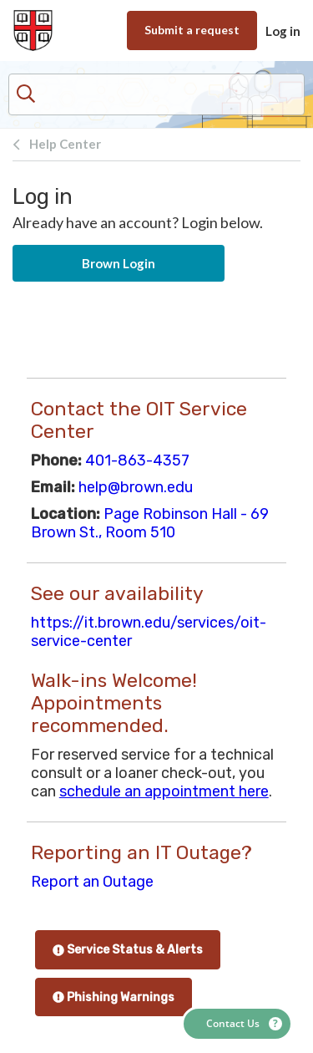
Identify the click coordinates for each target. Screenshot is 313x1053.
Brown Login (118, 263)
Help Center (65, 143)
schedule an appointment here (164, 791)
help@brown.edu (135, 487)
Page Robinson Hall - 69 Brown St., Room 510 (150, 523)
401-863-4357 (137, 460)
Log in (282, 30)
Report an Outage (92, 881)
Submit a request (192, 30)
